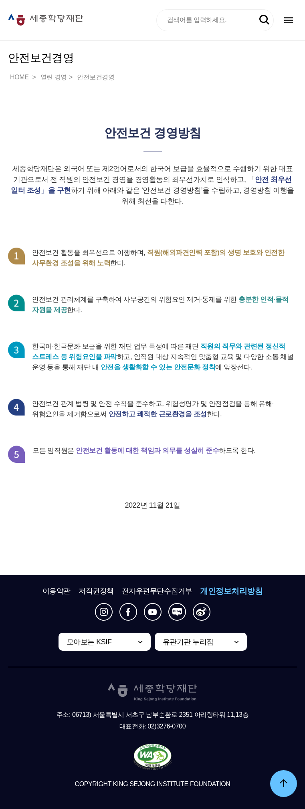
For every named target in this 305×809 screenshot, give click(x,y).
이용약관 (56, 591)
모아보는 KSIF (89, 642)
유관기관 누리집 (188, 642)
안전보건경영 (96, 77)
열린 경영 (53, 77)
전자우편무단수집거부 (157, 591)
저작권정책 (96, 591)
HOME (20, 77)
